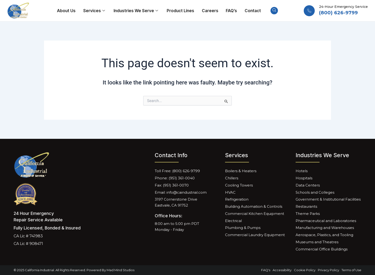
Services (95, 10)
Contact (252, 10)
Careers (210, 10)
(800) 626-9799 (338, 13)
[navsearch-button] (273, 10)
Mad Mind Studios (120, 270)
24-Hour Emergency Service (343, 7)
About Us (67, 10)
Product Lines (180, 10)
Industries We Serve (137, 10)
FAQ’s (231, 10)
